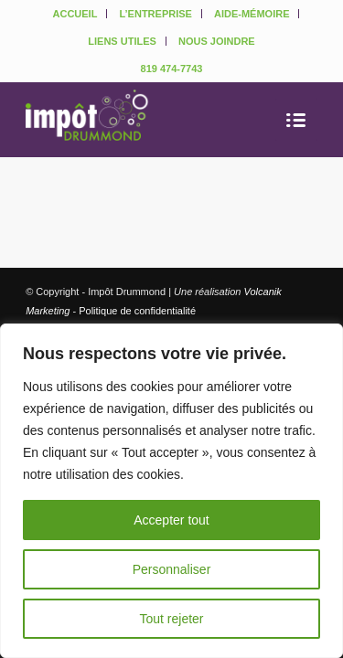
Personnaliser (172, 569)
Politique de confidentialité (137, 310)
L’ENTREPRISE (155, 13)
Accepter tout (171, 520)
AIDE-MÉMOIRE (252, 13)
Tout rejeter (171, 618)
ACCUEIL (75, 13)
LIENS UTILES (122, 41)
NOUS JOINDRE (216, 41)
